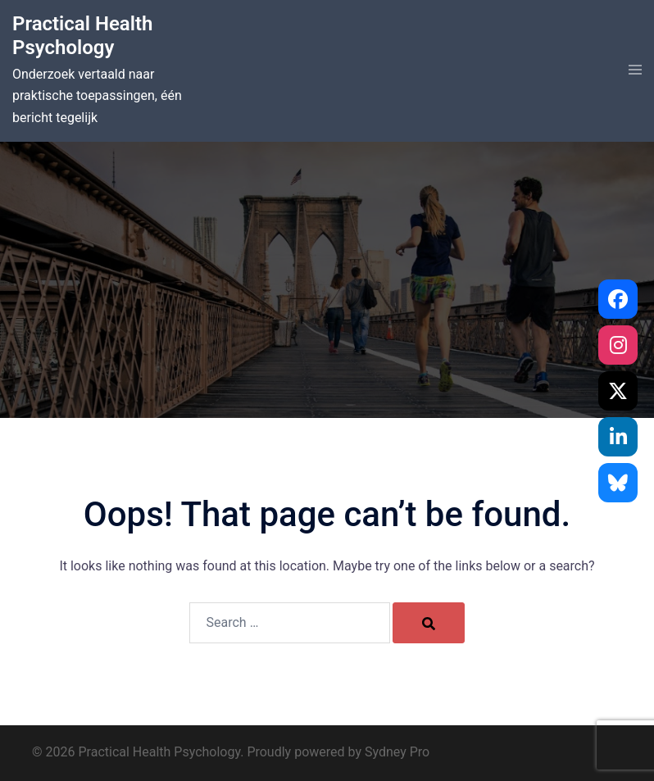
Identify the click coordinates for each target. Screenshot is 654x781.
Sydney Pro (397, 752)
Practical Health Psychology (82, 35)
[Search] (429, 622)
